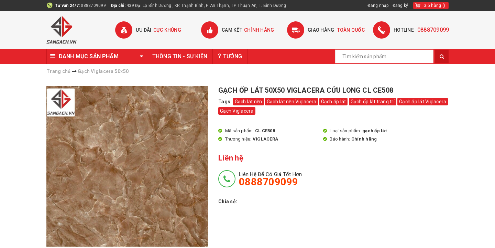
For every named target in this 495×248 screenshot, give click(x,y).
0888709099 (93, 5)
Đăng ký (400, 5)
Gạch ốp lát (333, 101)
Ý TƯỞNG (230, 56)
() (434, 5)
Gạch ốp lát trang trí (373, 101)
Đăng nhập (378, 5)
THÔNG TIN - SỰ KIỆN (180, 56)
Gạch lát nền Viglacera (292, 101)
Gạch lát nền (248, 101)
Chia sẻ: (227, 201)
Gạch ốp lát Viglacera (422, 101)
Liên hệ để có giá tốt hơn (270, 179)
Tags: (225, 101)
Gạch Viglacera (237, 111)
